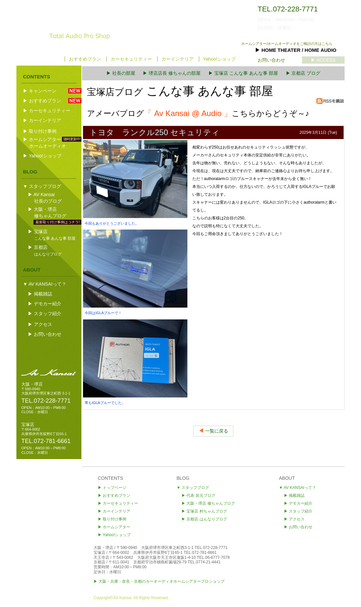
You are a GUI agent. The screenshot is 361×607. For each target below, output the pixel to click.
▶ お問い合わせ (44, 334)
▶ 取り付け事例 (39, 131)
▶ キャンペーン (49, 90)
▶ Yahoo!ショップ (42, 155)
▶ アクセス (40, 324)
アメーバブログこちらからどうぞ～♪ (198, 113)
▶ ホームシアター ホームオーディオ (52, 143)
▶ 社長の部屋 (120, 73)
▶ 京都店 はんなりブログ (204, 519)
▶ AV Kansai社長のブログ (45, 198)
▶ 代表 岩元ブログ (198, 495)
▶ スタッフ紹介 (44, 313)
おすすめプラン (85, 59)
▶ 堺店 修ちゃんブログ (208, 503)
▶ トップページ (42, 59)
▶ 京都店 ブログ (303, 73)
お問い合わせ (271, 60)
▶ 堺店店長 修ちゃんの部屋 (172, 73)
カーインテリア (177, 59)
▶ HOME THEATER (295, 50)
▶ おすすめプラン (49, 100)
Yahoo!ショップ (219, 59)
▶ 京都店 (45, 250)
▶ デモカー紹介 (44, 303)
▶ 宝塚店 (52, 234)
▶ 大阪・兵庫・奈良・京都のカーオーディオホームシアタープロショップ (159, 581)
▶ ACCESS (323, 60)
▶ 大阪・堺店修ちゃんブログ (52, 213)
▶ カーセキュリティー (46, 110)
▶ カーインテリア (42, 120)
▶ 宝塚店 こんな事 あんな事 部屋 (243, 73)
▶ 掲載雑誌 (40, 293)
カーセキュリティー (131, 59)
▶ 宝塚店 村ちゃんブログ (204, 511)
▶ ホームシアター (114, 527)
